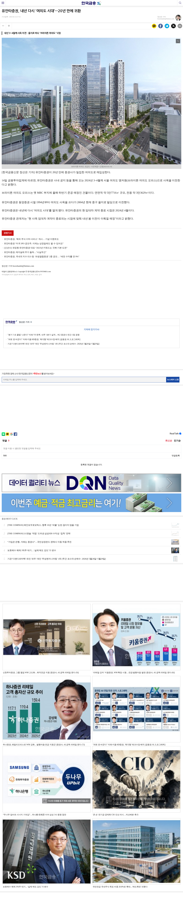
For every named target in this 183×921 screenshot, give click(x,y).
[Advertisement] (91, 296)
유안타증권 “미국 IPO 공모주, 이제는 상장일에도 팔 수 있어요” (33, 243)
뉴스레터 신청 (173, 379)
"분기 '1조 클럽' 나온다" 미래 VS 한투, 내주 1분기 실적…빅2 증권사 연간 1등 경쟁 (43, 335)
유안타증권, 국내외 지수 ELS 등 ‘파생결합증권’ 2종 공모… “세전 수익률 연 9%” (41, 256)
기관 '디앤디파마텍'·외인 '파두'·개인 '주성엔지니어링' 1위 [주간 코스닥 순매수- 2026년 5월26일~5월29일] (53, 344)
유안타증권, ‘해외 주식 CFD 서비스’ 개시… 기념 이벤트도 (31, 239)
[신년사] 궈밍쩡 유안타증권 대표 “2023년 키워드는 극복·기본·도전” (35, 248)
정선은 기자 (25, 322)
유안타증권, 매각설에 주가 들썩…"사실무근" (25, 252)
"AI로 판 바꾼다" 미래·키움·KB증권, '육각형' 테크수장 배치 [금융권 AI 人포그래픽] (44, 339)
